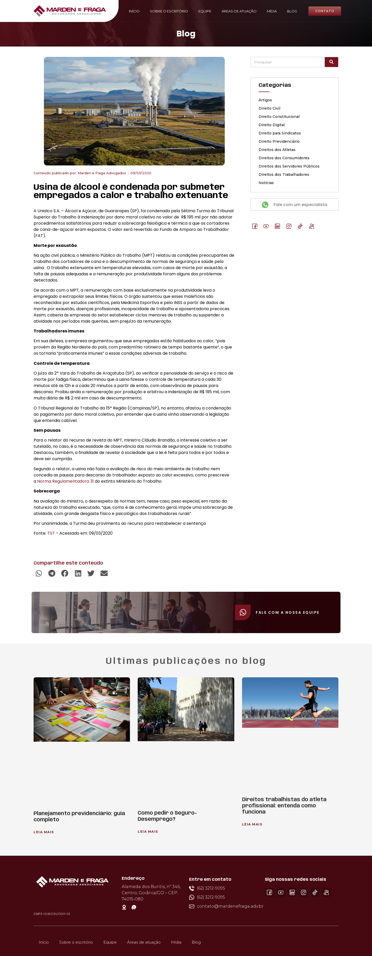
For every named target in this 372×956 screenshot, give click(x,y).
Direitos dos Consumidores (284, 158)
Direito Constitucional (279, 116)
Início (134, 11)
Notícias (266, 182)
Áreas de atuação (239, 11)
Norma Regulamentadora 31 (65, 481)
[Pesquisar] (331, 62)
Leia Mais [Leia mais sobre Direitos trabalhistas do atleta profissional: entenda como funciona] (252, 824)
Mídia (272, 11)
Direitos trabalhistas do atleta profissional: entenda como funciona (284, 806)
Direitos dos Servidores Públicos (289, 166)
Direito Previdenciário (279, 141)
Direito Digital (272, 125)
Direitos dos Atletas (277, 149)
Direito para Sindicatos (280, 133)
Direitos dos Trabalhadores (284, 174)
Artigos (265, 100)
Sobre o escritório (169, 11)
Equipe (204, 11)
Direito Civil (269, 108)
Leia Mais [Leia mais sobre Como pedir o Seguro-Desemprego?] (148, 831)
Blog (292, 11)
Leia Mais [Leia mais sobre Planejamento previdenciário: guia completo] (44, 832)
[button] (39, 573)
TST (51, 533)
